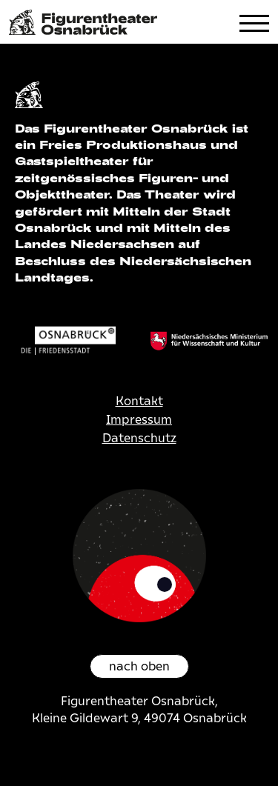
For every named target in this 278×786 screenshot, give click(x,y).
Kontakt (139, 401)
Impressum (139, 419)
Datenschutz (139, 438)
